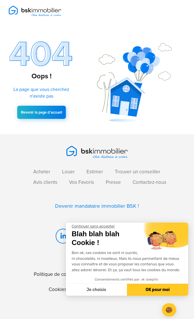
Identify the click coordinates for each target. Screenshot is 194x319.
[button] (169, 309)
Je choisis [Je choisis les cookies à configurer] (96, 289)
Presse (113, 182)
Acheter (41, 171)
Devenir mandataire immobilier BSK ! (97, 206)
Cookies (58, 289)
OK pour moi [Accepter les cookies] (158, 289)
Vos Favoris (81, 182)
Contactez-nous (149, 182)
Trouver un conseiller (138, 171)
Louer (68, 171)
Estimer (95, 171)
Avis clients (45, 182)
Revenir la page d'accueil (41, 112)
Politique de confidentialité (63, 274)
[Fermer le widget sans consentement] (93, 226)
